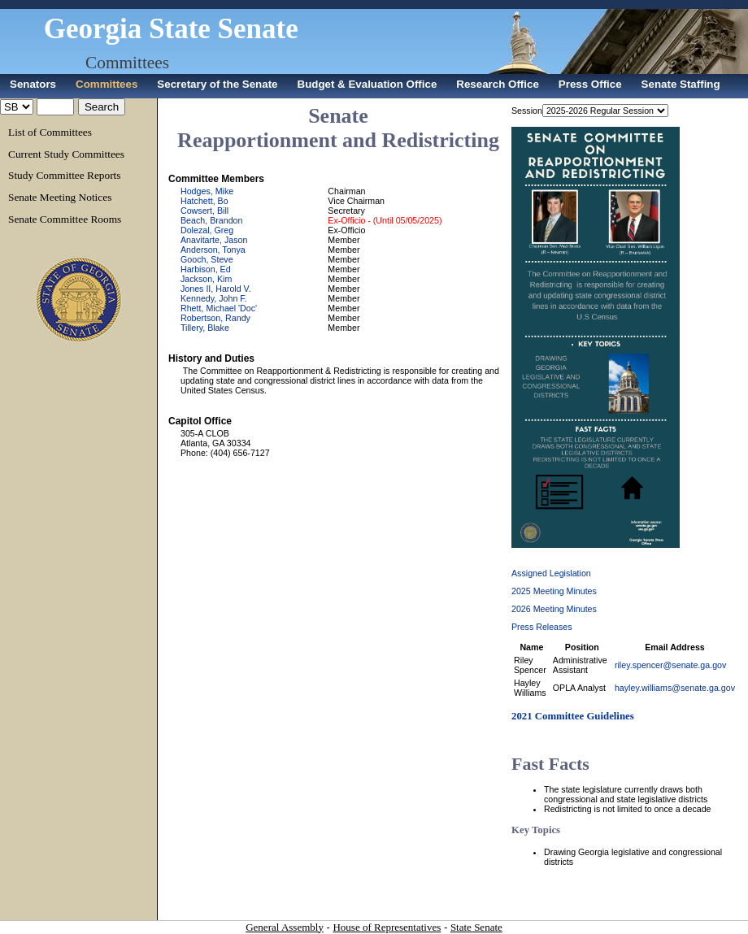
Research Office (497, 84)
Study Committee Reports (64, 175)
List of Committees (50, 132)
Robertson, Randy (215, 318)
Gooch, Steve (206, 259)
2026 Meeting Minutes (554, 609)
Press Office (590, 84)
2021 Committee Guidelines (572, 716)
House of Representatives (387, 927)
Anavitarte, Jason (213, 240)
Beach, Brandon (211, 220)
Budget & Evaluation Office (367, 84)
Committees (127, 62)
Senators (33, 84)
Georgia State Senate (171, 29)
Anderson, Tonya (213, 249)
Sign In (735, 4)
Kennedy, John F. (213, 298)
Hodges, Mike (206, 191)
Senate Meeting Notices (59, 197)
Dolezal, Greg (206, 230)
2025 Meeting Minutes (554, 591)
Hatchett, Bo (204, 201)
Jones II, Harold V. (215, 288)
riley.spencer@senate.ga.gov (670, 665)
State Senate (476, 927)
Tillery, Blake (204, 327)
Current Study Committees (66, 154)
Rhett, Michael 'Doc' (218, 308)
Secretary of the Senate (217, 84)
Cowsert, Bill (204, 210)
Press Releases (541, 627)
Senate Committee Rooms (64, 219)
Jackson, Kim (206, 279)
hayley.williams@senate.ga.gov (675, 688)
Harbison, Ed (205, 269)
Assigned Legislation (551, 573)
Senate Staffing (680, 84)
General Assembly (285, 927)
